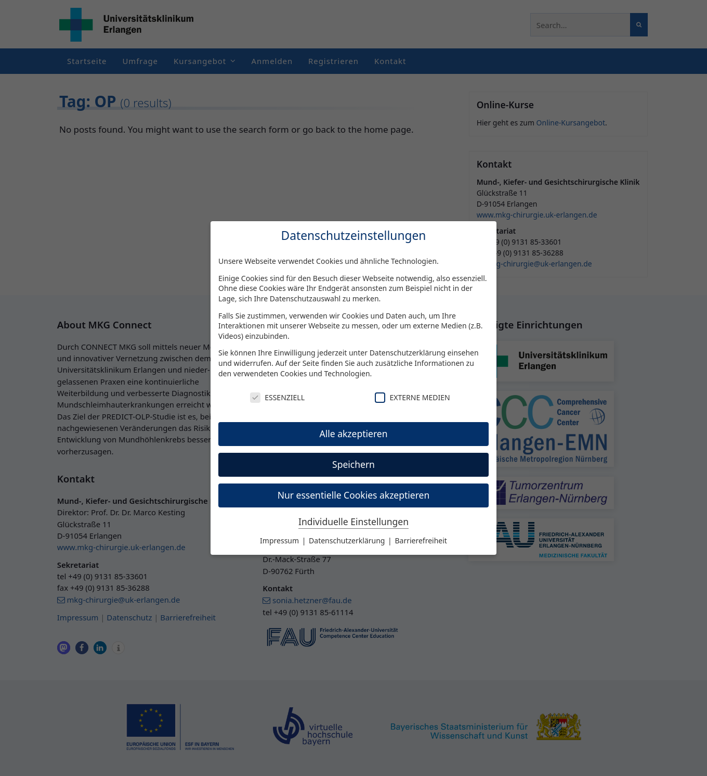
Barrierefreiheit (421, 540)
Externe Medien (412, 397)
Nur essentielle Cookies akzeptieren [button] (354, 495)
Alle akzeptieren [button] (354, 433)
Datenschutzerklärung (408, 353)
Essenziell (277, 397)
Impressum (280, 540)
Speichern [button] (353, 464)
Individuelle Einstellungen (353, 521)
